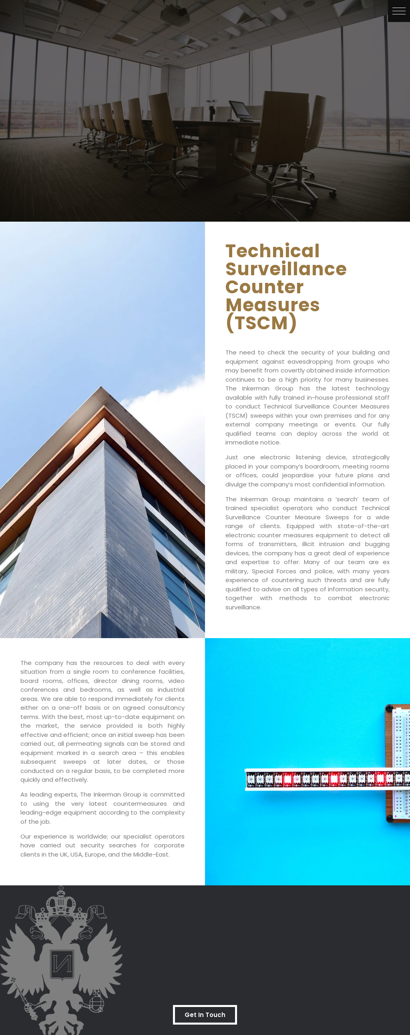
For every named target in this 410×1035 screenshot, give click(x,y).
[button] (399, 11)
